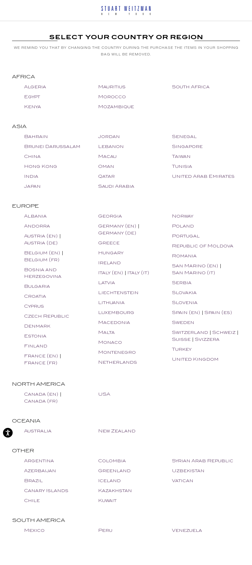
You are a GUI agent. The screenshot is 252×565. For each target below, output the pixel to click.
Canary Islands (46, 490)
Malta (106, 332)
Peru (105, 530)
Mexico (34, 530)
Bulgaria (37, 286)
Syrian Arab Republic (202, 460)
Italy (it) (138, 272)
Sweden (183, 322)
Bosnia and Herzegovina (42, 273)
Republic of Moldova (202, 245)
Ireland (109, 262)
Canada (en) (41, 394)
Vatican (182, 480)
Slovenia (185, 302)
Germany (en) (117, 225)
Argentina (39, 460)
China (32, 156)
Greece (109, 242)
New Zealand (116, 430)
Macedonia (114, 322)
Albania (35, 215)
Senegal (184, 136)
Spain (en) (186, 312)
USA (104, 394)
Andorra (37, 225)
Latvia (106, 282)
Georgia (110, 215)
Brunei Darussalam (52, 146)
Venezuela (187, 530)
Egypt (32, 96)
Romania (184, 255)
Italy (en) (110, 272)
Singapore (187, 146)
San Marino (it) (193, 272)
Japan (32, 186)
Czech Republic (46, 316)
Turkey (181, 349)
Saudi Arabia (116, 186)
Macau (107, 156)
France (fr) (41, 362)
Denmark (37, 325)
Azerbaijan (40, 470)
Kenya (32, 106)
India (31, 176)
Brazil (33, 480)
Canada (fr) (41, 400)
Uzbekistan (188, 470)
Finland (35, 345)
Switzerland (190, 332)
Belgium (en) (42, 252)
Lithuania (111, 302)
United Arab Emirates (203, 176)
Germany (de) (117, 232)
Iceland (109, 480)
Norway (182, 215)
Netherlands (117, 362)
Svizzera (207, 339)
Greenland (114, 470)
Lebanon (111, 146)
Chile (32, 500)
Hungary (110, 252)
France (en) (41, 355)
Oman (106, 166)
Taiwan (181, 156)
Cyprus (34, 306)
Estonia (35, 335)
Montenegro (117, 352)
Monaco (110, 342)
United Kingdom (195, 359)
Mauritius (112, 86)
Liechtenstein (118, 292)
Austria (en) (41, 235)
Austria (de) (41, 242)
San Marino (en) (195, 265)
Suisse (181, 339)
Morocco (112, 96)
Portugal (186, 235)
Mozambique (116, 106)
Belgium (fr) (42, 259)
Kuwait (107, 500)
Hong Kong (40, 166)
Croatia (35, 296)
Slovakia (184, 292)
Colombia (112, 460)
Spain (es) (218, 312)
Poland (183, 225)
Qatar (106, 176)
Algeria (35, 86)
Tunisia (182, 166)
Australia (37, 430)
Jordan (109, 136)
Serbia (181, 282)
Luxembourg (116, 312)
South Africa (191, 86)
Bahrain (36, 136)
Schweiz (223, 332)
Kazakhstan (115, 490)
